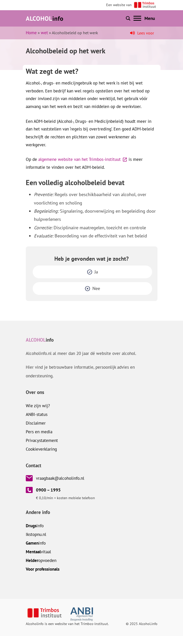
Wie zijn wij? (38, 406)
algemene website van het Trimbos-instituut (79, 159)
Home (31, 32)
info (35, 526)
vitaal (38, 552)
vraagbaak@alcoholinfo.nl (60, 478)
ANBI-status (36, 414)
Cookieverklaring (41, 449)
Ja (96, 272)
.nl (36, 534)
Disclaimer (36, 423)
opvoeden (41, 560)
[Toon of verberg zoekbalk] (128, 18)
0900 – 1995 (48, 490)
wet (44, 32)
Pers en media (39, 432)
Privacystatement (42, 440)
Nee (96, 288)
